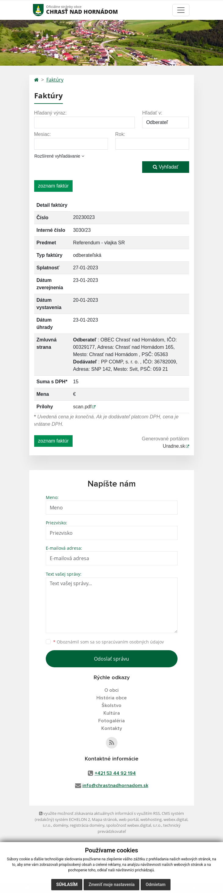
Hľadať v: (152, 112)
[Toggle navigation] (180, 10)
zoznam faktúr (53, 185)
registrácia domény (87, 825)
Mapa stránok (104, 819)
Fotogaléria (111, 720)
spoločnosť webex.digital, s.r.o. (133, 825)
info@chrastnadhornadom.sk (115, 785)
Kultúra (111, 713)
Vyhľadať (165, 166)
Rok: (120, 134)
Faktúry (54, 79)
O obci (111, 690)
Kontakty (111, 728)
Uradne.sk (174, 446)
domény (60, 825)
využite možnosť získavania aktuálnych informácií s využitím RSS (99, 813)
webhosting (151, 819)
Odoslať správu (111, 658)
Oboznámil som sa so (108, 642)
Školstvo (111, 705)
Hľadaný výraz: (50, 112)
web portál (128, 819)
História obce (111, 697)
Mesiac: (42, 134)
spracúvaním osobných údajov (133, 642)
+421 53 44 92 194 (115, 773)
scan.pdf (82, 406)
